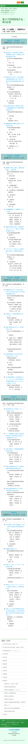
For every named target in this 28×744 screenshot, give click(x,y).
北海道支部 (5, 654)
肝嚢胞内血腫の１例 (11, 549)
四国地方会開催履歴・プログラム (12, 689)
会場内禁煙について (5, 724)
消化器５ (14, 512)
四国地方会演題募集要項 (10, 693)
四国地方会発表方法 (9, 699)
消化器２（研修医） (14, 156)
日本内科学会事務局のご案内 (12, 722)
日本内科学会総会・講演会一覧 (10, 644)
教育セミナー (7, 705)
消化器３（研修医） (14, 278)
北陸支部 (5, 670)
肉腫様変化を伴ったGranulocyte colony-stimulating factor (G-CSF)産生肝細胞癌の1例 (15, 291)
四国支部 (5, 680)
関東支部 (5, 660)
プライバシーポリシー (11, 720)
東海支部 (5, 667)
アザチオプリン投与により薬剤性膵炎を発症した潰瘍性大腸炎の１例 (15, 251)
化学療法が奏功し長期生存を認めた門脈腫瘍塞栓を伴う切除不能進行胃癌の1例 (15, 108)
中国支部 (5, 677)
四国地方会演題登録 (9, 696)
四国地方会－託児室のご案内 (11, 683)
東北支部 (5, 657)
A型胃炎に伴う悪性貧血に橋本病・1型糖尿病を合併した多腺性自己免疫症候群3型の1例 (15, 54)
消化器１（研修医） (14, 40)
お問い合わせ (15, 724)
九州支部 (5, 714)
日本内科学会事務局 (14, 729)
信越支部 (5, 664)
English (22, 722)
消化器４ (14, 397)
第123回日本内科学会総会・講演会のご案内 (13, 647)
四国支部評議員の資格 (9, 711)
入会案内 (3, 720)
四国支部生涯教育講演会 (10, 686)
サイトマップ (21, 720)
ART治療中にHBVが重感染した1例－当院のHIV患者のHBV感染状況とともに (15, 526)
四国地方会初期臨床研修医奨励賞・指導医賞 (14, 702)
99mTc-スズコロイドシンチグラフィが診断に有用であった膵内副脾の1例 (15, 586)
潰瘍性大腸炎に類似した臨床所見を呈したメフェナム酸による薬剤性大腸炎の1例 (15, 229)
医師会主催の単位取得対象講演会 (12, 708)
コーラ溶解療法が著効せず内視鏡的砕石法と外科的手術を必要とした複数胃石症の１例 (15, 435)
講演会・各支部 (6, 640)
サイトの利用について (6, 726)
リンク (2, 722)
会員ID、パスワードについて (21, 4)
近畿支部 (5, 674)
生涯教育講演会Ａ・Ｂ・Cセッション (11, 650)
